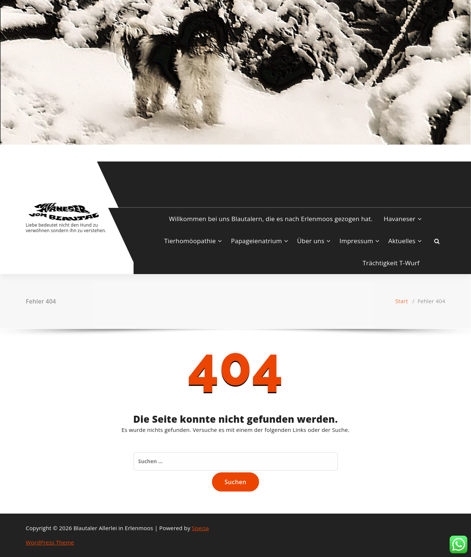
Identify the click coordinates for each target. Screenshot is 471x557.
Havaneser (399, 218)
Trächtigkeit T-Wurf (390, 263)
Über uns (310, 241)
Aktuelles (401, 241)
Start (401, 301)
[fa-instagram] (38, 152)
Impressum (356, 241)
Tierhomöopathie (190, 241)
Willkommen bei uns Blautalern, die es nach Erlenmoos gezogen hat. (270, 218)
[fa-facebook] (27, 152)
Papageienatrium (256, 241)
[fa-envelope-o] (50, 152)
